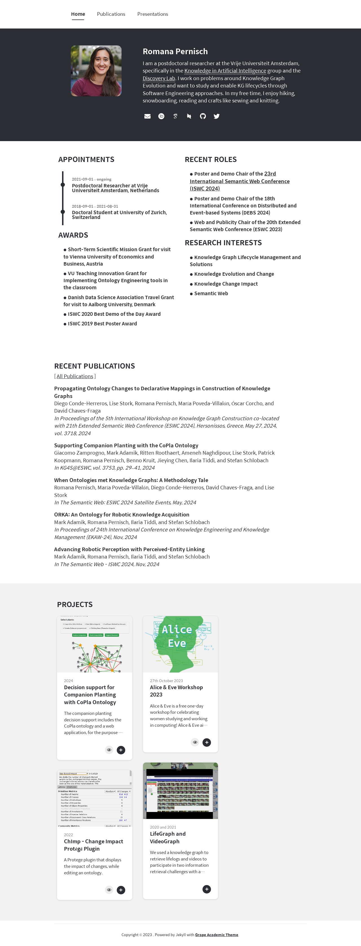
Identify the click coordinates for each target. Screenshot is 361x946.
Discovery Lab (159, 78)
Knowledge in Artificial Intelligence (225, 70)
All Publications (75, 376)
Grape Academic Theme (216, 935)
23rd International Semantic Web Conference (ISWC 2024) (240, 181)
